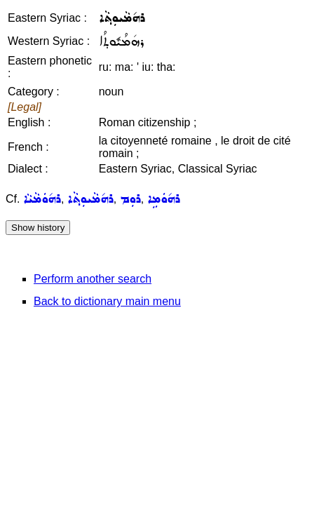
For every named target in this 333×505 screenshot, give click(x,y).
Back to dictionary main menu (107, 301)
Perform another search (92, 279)
